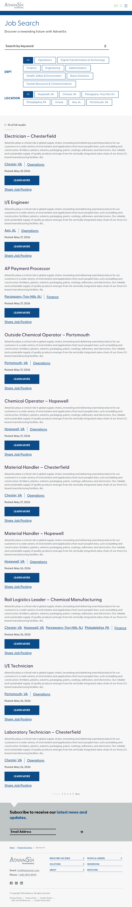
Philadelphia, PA (97, 628)
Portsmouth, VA (16, 363)
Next (77, 794)
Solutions (67, 864)
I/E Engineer (17, 202)
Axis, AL (10, 230)
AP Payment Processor (27, 269)
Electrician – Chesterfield (30, 136)
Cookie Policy (46, 898)
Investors (92, 870)
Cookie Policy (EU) (42, 901)
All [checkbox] (28, 60)
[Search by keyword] (57, 46)
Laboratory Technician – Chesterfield (43, 732)
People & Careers (25, 848)
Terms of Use (30, 898)
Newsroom (93, 864)
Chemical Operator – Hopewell (36, 401)
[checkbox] (45, 60)
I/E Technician (19, 666)
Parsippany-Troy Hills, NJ (23, 297)
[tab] (66, 190)
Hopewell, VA (15, 429)
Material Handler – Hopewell (34, 534)
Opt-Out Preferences (20, 901)
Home (12, 848)
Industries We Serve (67, 858)
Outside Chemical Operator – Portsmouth (47, 335)
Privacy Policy (16, 898)
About (67, 870)
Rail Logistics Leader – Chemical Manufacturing (53, 600)
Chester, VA (13, 164)
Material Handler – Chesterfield (37, 467)
